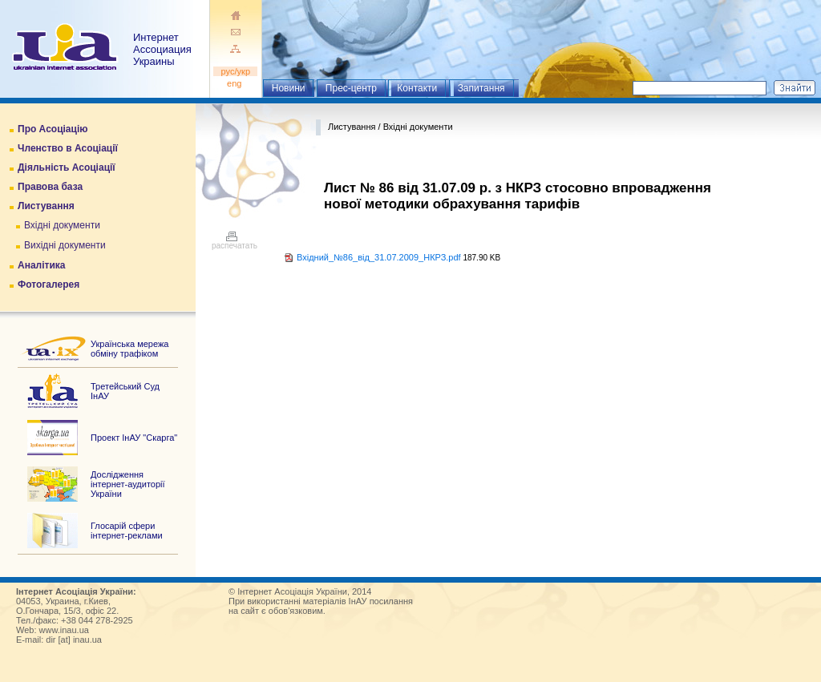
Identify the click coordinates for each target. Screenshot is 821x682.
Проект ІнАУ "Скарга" (134, 437)
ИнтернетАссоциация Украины (162, 49)
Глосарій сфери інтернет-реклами (127, 530)
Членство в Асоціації (68, 148)
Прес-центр (351, 88)
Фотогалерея (48, 284)
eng (235, 83)
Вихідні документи (65, 245)
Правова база (50, 186)
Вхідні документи (62, 225)
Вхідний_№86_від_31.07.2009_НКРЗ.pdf (379, 257)
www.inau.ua (64, 630)
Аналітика (41, 265)
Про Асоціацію (52, 129)
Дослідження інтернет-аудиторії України (128, 484)
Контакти (417, 88)
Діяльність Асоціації (66, 167)
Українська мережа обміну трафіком (129, 348)
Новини (288, 88)
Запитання (481, 88)
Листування (46, 206)
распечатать (234, 242)
